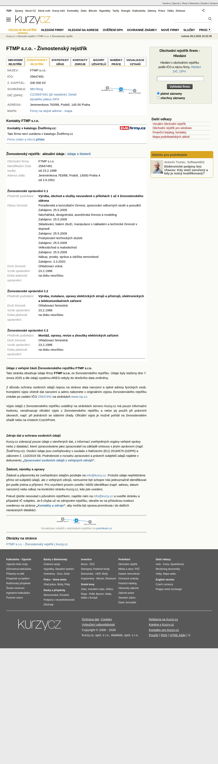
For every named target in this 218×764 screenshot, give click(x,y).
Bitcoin (93, 10)
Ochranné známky (142, 30)
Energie (125, 10)
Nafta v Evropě (89, 597)
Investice (86, 559)
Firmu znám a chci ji (25, 139)
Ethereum (110, 578)
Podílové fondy (101, 569)
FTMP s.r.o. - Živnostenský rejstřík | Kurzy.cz (37, 544)
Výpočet (26, 559)
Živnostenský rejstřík (62, 36)
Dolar (67, 573)
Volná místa (59, 579)
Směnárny (49, 573)
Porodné (64, 595)
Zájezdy (176, 3)
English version (165, 579)
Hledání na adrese (83, 30)
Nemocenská (51, 595)
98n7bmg (36, 89)
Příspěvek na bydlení (17, 578)
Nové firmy (170, 30)
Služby (189, 30)
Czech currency (164, 584)
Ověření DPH (113, 30)
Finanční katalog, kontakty (169, 132)
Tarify (116, 10)
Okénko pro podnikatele (169, 155)
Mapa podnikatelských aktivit (171, 136)
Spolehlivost (177, 564)
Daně (121, 602)
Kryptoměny (87, 578)
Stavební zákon (127, 597)
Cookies (106, 619)
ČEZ (92, 564)
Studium (214, 3)
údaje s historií (79, 154)
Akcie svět (44, 10)
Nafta (108, 594)
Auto (158, 564)
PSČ (137, 569)
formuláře (131, 602)
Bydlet (204, 3)
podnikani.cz (104, 528)
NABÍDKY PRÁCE (116, 62)
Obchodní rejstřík (26, 36)
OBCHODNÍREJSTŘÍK (15, 62)
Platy (67, 584)
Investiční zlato (96, 589)
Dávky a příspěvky (54, 590)
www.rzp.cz (79, 396)
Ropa (84, 594)
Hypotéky (104, 10)
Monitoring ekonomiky (168, 569)
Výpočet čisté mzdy (17, 564)
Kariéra (166, 3)
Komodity (72, 10)
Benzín (100, 594)
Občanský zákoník (128, 588)
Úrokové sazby (52, 564)
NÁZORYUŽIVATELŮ (98, 62)
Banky (47, 559)
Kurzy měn (58, 10)
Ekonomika (87, 573)
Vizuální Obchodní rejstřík (169, 123)
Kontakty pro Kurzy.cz (164, 630)
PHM (92, 594)
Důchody (48, 604)
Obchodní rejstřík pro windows (172, 128)
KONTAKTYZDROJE (80, 62)
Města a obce (125, 569)
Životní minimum (15, 588)
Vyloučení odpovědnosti (98, 624)
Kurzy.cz (10, 36)
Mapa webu (169, 573)
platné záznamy (169, 93)
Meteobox (195, 3)
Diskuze (180, 10)
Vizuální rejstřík (22, 30)
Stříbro (109, 589)
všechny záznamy (171, 98)
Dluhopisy (86, 569)
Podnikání (124, 559)
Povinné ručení (14, 597)
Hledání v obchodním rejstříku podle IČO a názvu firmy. (179, 67)
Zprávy (19, 10)
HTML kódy (178, 635)
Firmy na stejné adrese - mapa (51, 111)
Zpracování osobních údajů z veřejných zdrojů (58, 460)
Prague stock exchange (169, 589)
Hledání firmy (52, 30)
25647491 (45, 396)
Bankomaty (60, 559)
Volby (159, 573)
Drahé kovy (87, 584)
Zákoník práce (126, 592)
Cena (166, 564)
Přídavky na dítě (15, 573)
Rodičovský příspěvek (18, 583)
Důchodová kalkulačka (18, 569)
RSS (164, 635)
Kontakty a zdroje (51, 505)
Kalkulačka (139, 10)
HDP (98, 573)
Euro (59, 573)
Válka (170, 10)
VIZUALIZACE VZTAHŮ (135, 62)
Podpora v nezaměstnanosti (59, 599)
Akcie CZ (30, 10)
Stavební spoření (64, 569)
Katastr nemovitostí (129, 573)
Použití (153, 635)
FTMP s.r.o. (43, 36)
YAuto (185, 3)
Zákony (151, 10)
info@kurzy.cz (96, 475)
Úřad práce (50, 584)
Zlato (84, 10)
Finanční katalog (127, 583)
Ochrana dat (90, 619)
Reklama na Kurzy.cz (163, 619)
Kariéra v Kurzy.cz (161, 624)
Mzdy (60, 584)
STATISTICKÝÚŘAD (60, 62)
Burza (84, 564)
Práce (161, 10)
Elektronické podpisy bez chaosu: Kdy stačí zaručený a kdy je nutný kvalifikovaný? (186, 170)
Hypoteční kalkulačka (18, 592)
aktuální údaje (53, 154)
